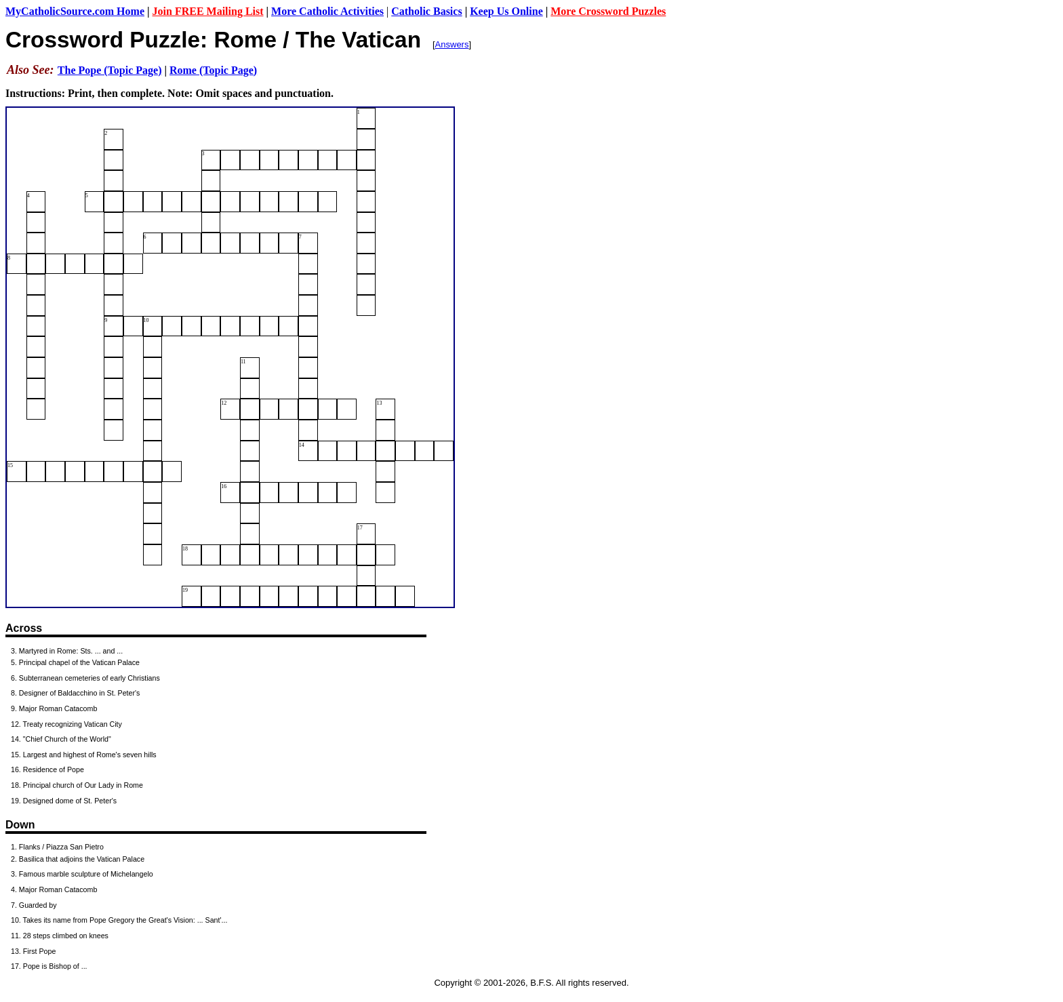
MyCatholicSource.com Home (74, 11)
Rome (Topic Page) (213, 70)
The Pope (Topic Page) (110, 70)
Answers (452, 44)
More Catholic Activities (327, 11)
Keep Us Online (506, 11)
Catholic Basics (426, 11)
